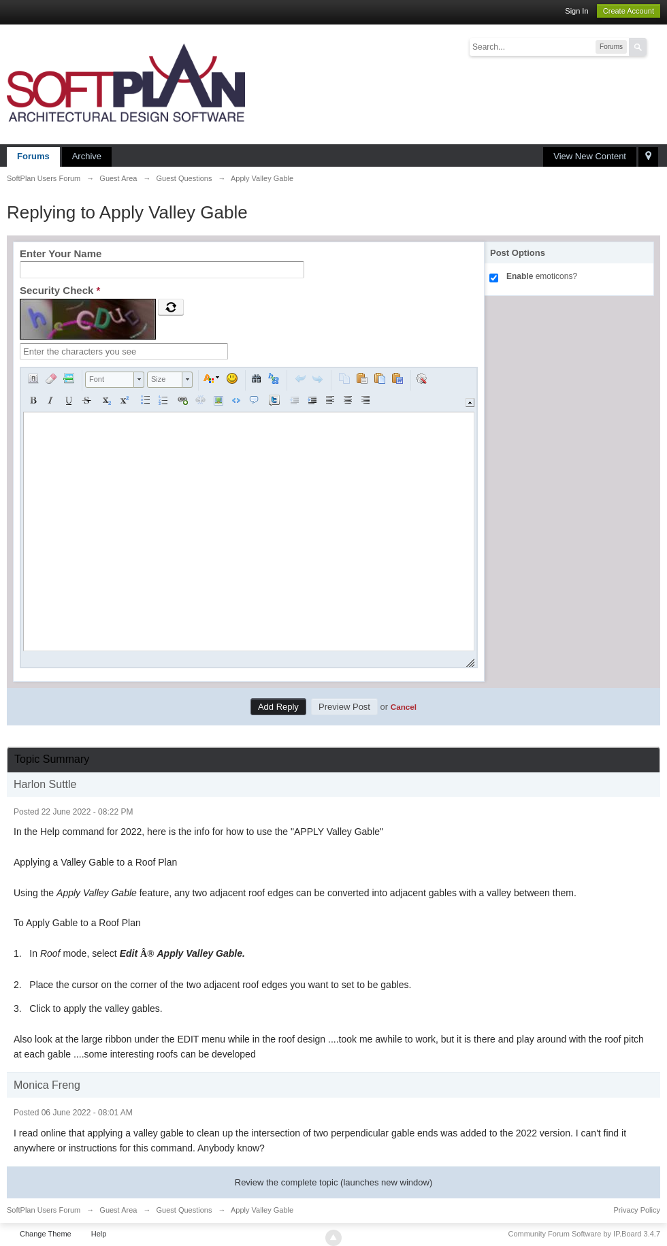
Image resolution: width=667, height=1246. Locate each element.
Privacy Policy (637, 1210)
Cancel (404, 706)
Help (99, 1234)
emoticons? (541, 276)
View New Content (589, 156)
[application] (249, 517)
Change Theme (45, 1234)
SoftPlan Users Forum (43, 1210)
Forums (33, 156)
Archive (86, 156)
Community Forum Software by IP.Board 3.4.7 (584, 1234)
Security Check (60, 290)
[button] (33, 378)
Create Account (628, 11)
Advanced (654, 46)
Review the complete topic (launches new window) (333, 1182)
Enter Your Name (60, 253)
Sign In (576, 11)
